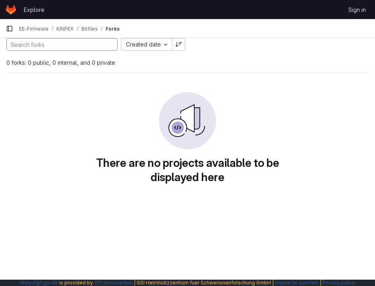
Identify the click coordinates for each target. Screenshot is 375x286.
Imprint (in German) (297, 283)
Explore (34, 9)
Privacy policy (339, 283)
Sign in (357, 9)
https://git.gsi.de (39, 283)
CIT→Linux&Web (113, 283)
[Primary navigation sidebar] (9, 28)
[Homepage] (10, 9)
